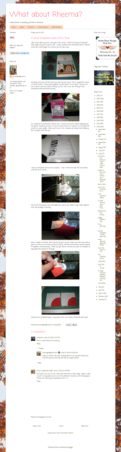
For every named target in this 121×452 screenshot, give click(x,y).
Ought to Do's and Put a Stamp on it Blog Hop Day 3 (102, 176)
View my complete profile (16, 92)
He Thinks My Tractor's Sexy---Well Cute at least (102, 161)
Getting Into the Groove (102, 213)
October (101, 139)
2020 (99, 105)
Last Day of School (101, 266)
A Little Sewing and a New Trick (101, 204)
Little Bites (101, 261)
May (100, 287)
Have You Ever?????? (101, 250)
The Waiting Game (101, 257)
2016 (98, 117)
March (101, 293)
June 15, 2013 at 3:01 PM (52, 337)
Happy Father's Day (101, 220)
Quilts (22, 27)
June (100, 154)
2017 (98, 114)
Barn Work (102, 184)
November (101, 134)
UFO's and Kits (43, 27)
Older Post (84, 426)
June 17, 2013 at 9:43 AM (61, 371)
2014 (98, 124)
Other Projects (56, 27)
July (100, 150)
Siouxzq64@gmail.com (49, 353)
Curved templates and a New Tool (102, 234)
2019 (98, 108)
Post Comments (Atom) (65, 433)
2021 (98, 102)
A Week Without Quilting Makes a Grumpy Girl (102, 275)
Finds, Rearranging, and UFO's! (102, 242)
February (101, 296)
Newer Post (37, 426)
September (102, 142)
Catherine (40, 337)
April (100, 290)
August (101, 147)
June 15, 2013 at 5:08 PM (69, 353)
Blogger (70, 447)
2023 (99, 96)
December (101, 129)
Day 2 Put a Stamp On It (102, 189)
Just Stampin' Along (102, 196)
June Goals (101, 283)
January (101, 300)
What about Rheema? (46, 14)
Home (14, 27)
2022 (99, 99)
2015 (98, 121)
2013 (98, 127)
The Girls (31, 27)
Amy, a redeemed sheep (45, 371)
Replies (41, 348)
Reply (38, 344)
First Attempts (101, 226)
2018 (98, 111)
